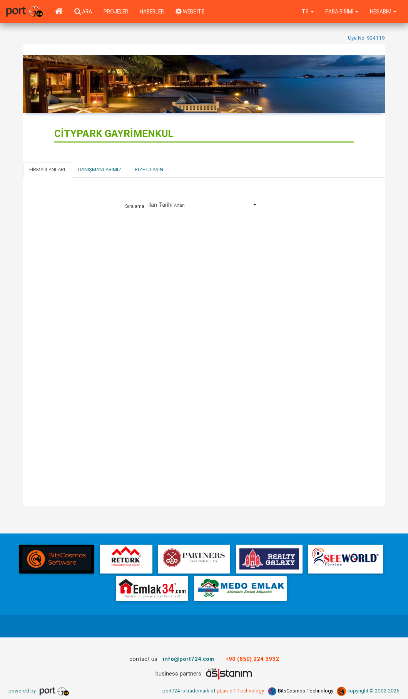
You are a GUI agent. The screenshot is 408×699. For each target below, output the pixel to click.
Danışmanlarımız (100, 169)
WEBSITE (190, 11)
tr (308, 11)
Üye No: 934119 (366, 38)
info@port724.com (188, 658)
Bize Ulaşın (149, 169)
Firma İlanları (47, 169)
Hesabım (383, 11)
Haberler (152, 11)
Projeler (116, 11)
